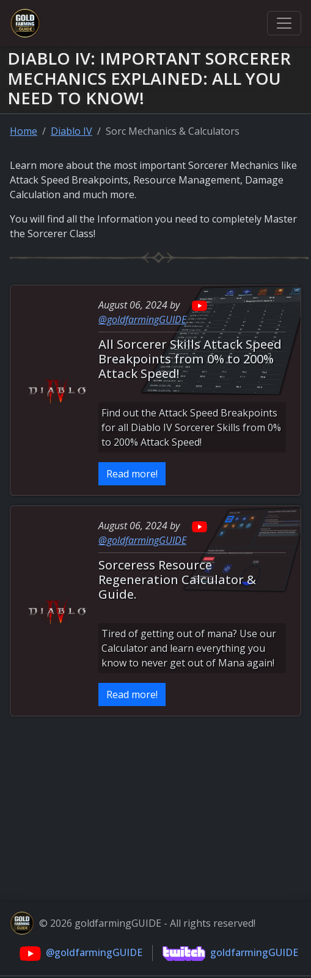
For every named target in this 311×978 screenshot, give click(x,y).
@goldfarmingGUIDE (142, 319)
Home (23, 131)
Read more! (132, 473)
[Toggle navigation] (284, 23)
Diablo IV (71, 131)
